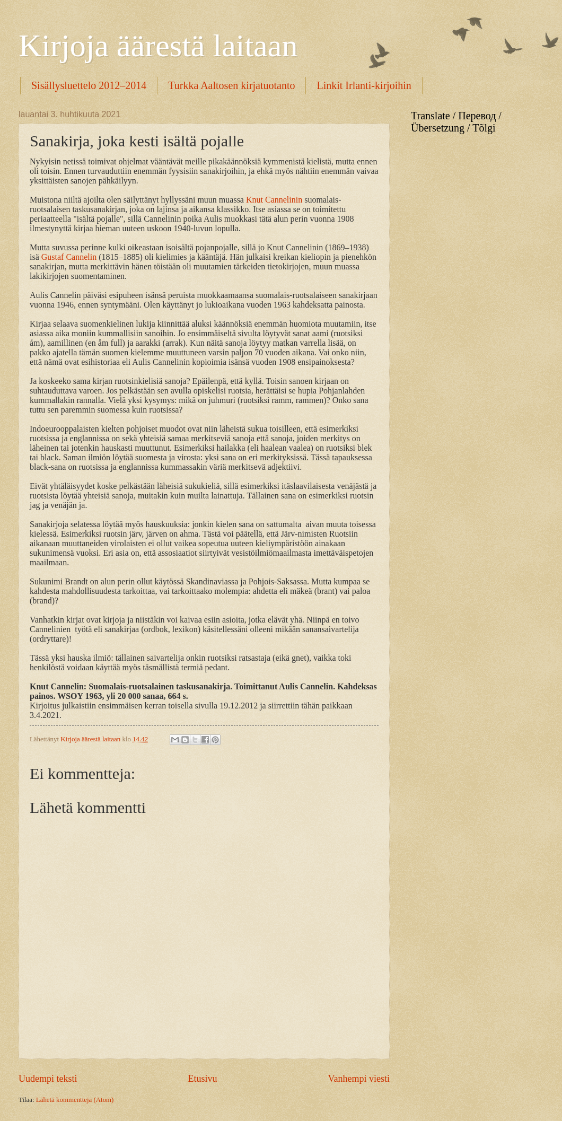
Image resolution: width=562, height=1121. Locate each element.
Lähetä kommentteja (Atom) (75, 1100)
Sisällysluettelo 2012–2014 (88, 85)
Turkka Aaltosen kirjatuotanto (231, 85)
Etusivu (202, 1078)
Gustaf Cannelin (68, 256)
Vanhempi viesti (359, 1078)
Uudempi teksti (48, 1078)
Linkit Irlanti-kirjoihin (364, 85)
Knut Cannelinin (274, 199)
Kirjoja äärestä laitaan (158, 45)
